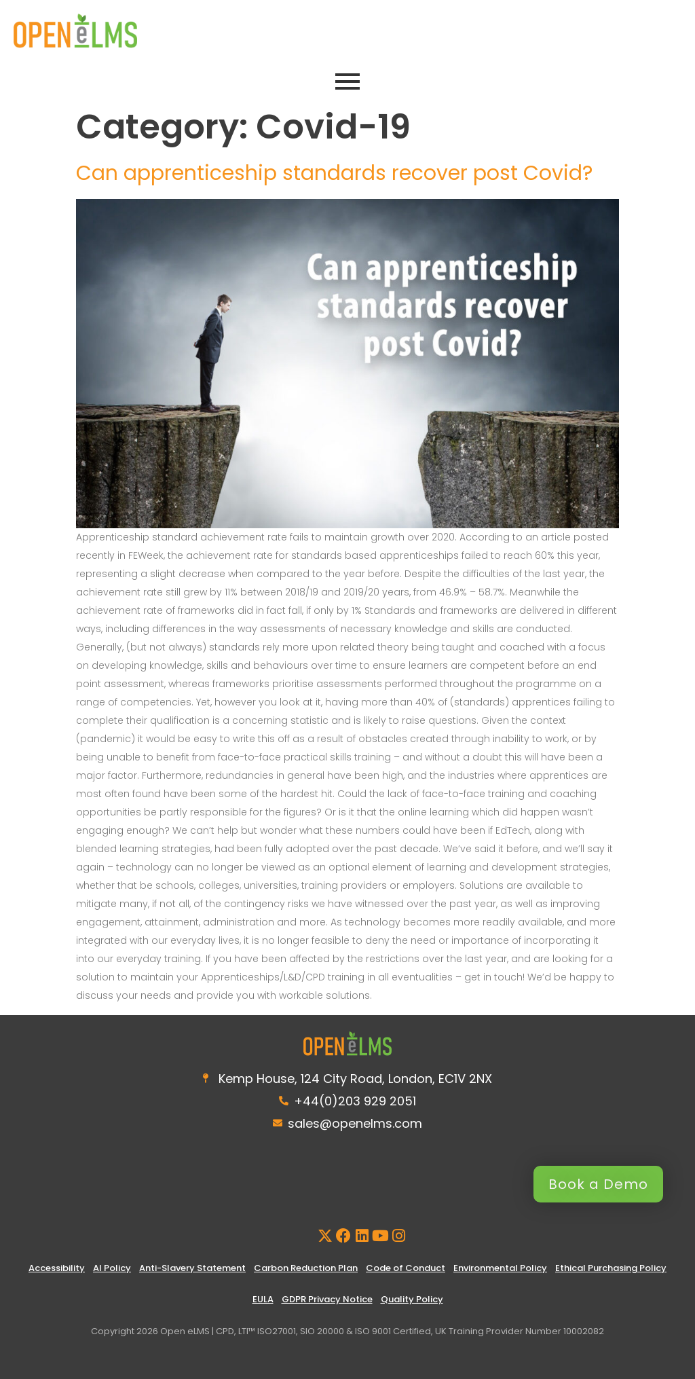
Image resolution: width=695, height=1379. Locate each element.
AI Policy (112, 1268)
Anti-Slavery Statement (192, 1268)
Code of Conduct (405, 1268)
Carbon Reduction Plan (306, 1268)
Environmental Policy (500, 1268)
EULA (263, 1299)
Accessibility (57, 1268)
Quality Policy (412, 1299)
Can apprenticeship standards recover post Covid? (334, 173)
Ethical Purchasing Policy (610, 1268)
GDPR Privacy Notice (327, 1299)
